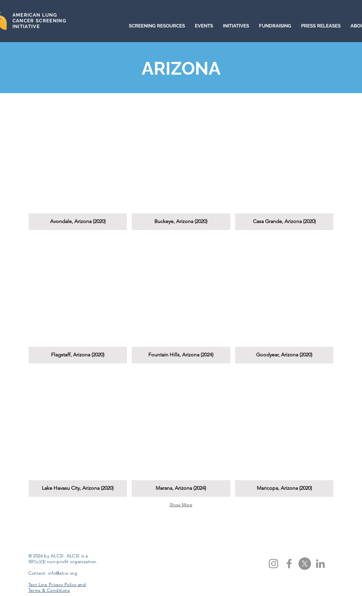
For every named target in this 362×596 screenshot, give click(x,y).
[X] (305, 563)
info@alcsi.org (62, 573)
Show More (181, 505)
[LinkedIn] (320, 563)
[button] (78, 165)
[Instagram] (273, 563)
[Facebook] (289, 563)
